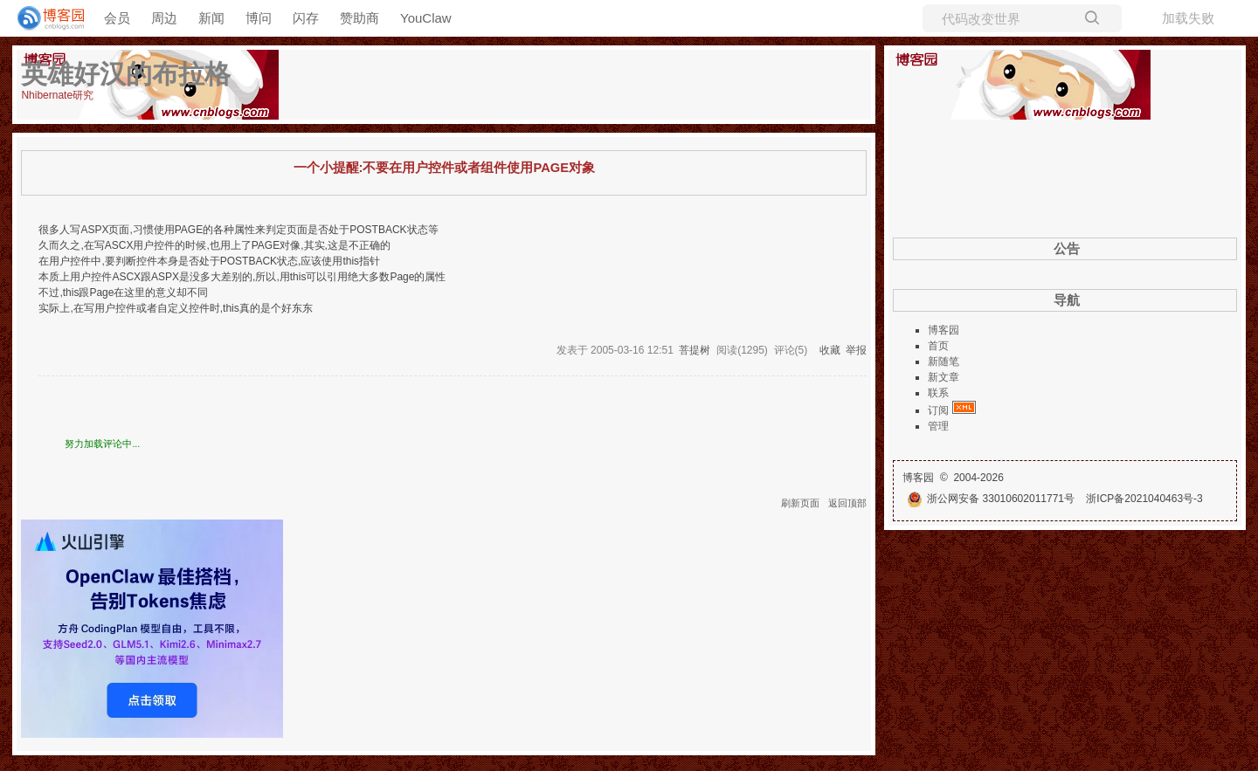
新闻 (211, 17)
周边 (164, 17)
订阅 (938, 410)
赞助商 (359, 17)
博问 (258, 17)
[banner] (44, 18)
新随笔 (943, 361)
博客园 (943, 330)
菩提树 (694, 350)
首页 (938, 346)
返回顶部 (847, 503)
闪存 (306, 17)
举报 (856, 350)
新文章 (943, 377)
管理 (938, 426)
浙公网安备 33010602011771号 (991, 498)
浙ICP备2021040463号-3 (1144, 498)
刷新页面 (800, 503)
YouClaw (426, 17)
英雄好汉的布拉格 (126, 73)
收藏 (829, 350)
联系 (938, 393)
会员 (117, 17)
